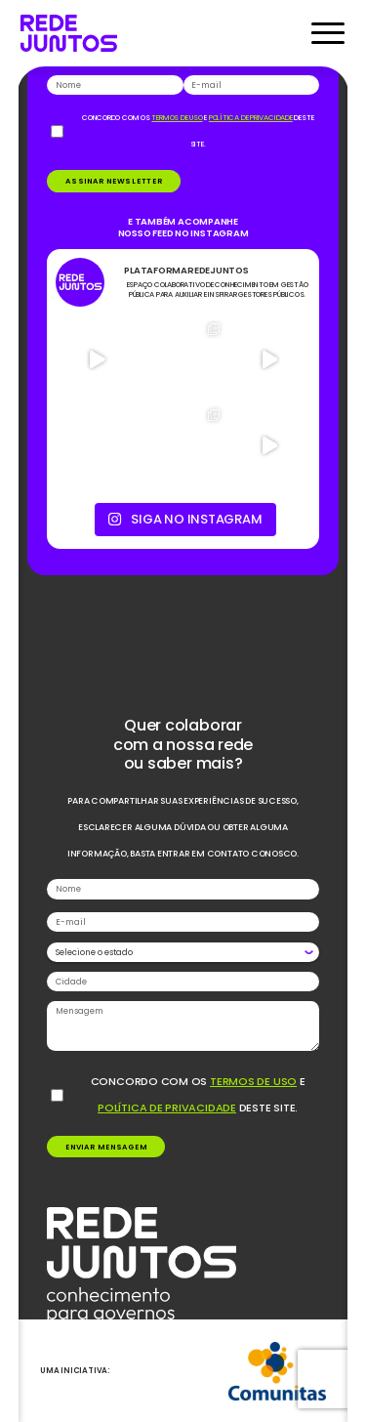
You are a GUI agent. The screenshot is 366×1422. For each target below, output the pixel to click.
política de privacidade (167, 1107)
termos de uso (253, 1081)
